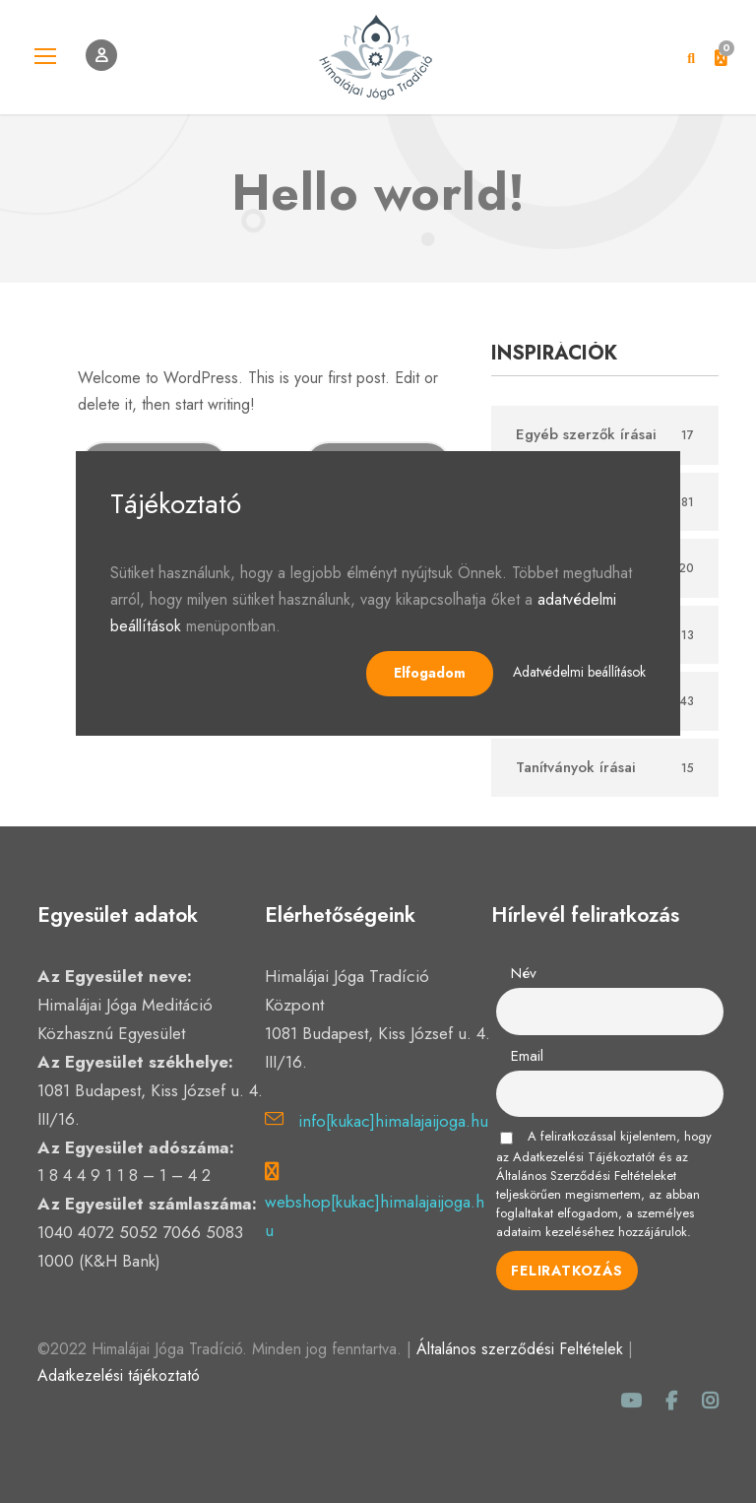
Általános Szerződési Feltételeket (586, 1175)
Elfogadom (430, 673)
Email (527, 1056)
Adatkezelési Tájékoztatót (584, 1156)
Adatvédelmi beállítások (579, 672)
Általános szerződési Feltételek (519, 1349)
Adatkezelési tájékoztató (118, 1375)
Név (523, 973)
